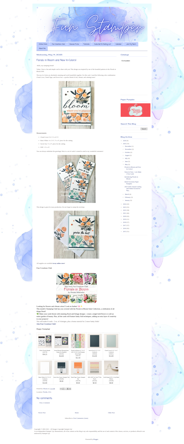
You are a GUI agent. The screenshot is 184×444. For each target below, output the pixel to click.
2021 (124, 213)
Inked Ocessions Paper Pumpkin (131, 183)
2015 (124, 231)
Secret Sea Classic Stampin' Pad (61, 377)
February (128, 197)
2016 (124, 228)
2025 (124, 143)
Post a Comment (44, 403)
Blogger (95, 439)
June (126, 161)
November (128, 149)
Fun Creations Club (58, 44)
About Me (42, 48)
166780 (45, 380)
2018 (124, 222)
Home (77, 413)
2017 (124, 225)
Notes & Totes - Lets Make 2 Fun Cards (132, 173)
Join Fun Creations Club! (46, 324)
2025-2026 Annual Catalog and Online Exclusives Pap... (132, 188)
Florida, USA (47, 392)
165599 (111, 380)
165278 (78, 380)
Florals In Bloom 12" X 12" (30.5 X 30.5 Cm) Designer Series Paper (78, 352)
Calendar (118, 44)
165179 (45, 352)
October (127, 152)
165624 (94, 354)
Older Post (111, 413)
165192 (94, 380)
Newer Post (41, 413)
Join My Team (131, 44)
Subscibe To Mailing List (102, 44)
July (126, 158)
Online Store (43, 44)
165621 (111, 354)
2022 (124, 210)
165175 (78, 355)
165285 (61, 379)
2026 (124, 140)
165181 (61, 354)
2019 (124, 219)
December (128, 146)
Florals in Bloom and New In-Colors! (132, 168)
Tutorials (86, 44)
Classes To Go (74, 44)
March (127, 194)
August (127, 155)
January (127, 200)
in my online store (58, 263)
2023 (124, 207)
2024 (124, 204)
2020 (124, 216)
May (126, 164)
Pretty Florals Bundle (45, 350)
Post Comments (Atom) (80, 418)
